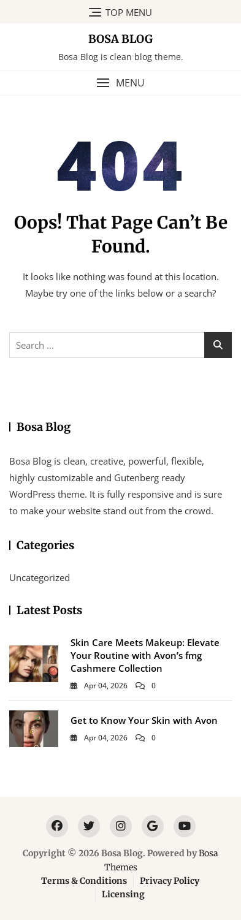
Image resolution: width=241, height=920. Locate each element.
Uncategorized (39, 577)
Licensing (123, 894)
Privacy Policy (169, 880)
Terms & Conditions (84, 880)
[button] (120, 83)
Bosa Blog (120, 39)
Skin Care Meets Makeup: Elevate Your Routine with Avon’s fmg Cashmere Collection (145, 655)
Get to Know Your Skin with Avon (144, 720)
